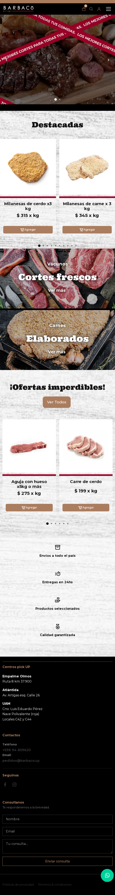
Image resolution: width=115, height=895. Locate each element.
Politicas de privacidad (18, 884)
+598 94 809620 (16, 750)
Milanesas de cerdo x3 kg (28, 206)
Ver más (57, 290)
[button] (55, 99)
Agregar (28, 230)
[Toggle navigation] (108, 9)
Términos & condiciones (54, 884)
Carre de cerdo (86, 481)
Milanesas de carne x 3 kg (87, 206)
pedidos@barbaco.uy (21, 761)
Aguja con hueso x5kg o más (29, 484)
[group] (57, 59)
